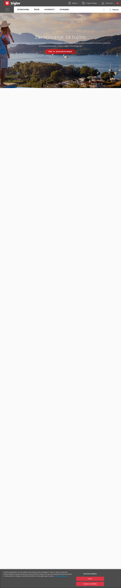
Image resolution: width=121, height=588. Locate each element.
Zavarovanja (23, 9)
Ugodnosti (49, 9)
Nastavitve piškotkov (90, 576)
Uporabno (64, 9)
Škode (36, 9)
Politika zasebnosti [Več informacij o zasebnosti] (61, 578)
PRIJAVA (115, 10)
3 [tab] (117, 303)
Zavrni (90, 581)
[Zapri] (118, 581)
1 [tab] (117, 297)
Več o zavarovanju (60, 51)
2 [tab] (117, 300)
